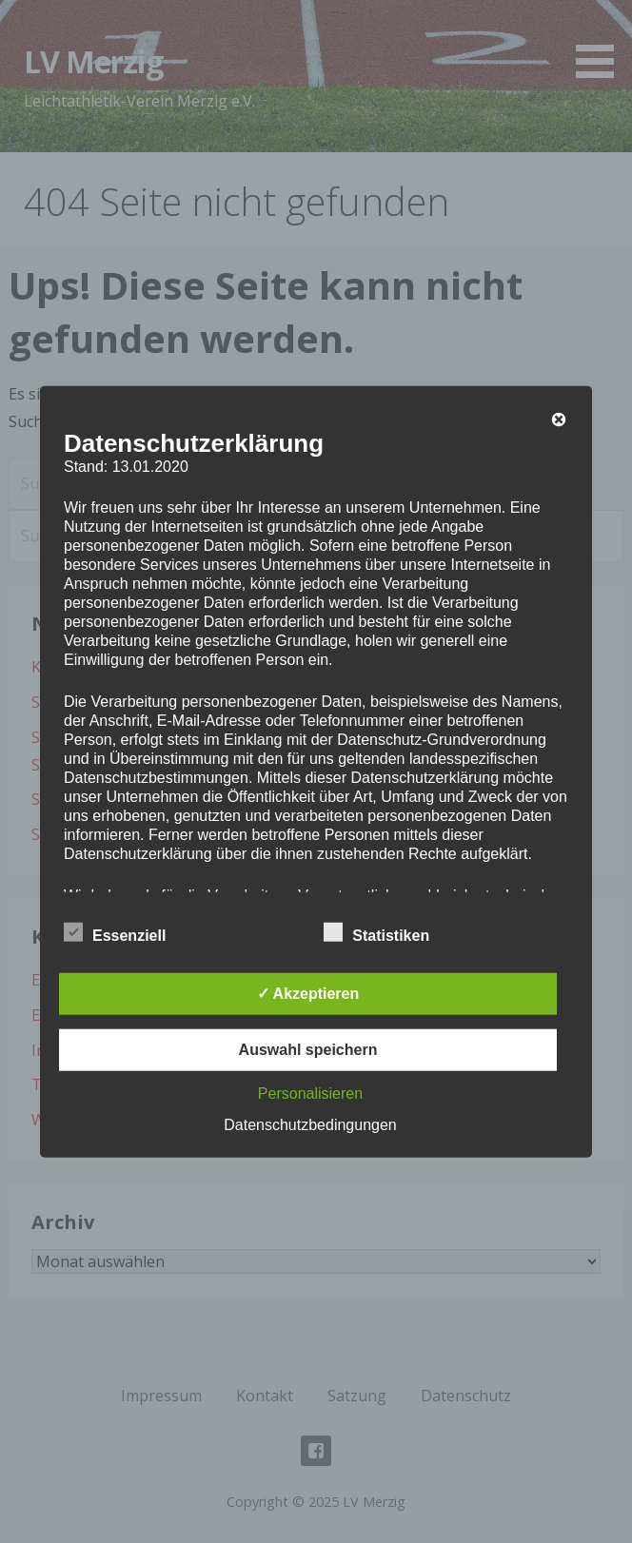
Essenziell (115, 931)
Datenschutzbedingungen (310, 1124)
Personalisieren (310, 1092)
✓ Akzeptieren (308, 993)
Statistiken (376, 931)
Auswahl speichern (308, 1049)
